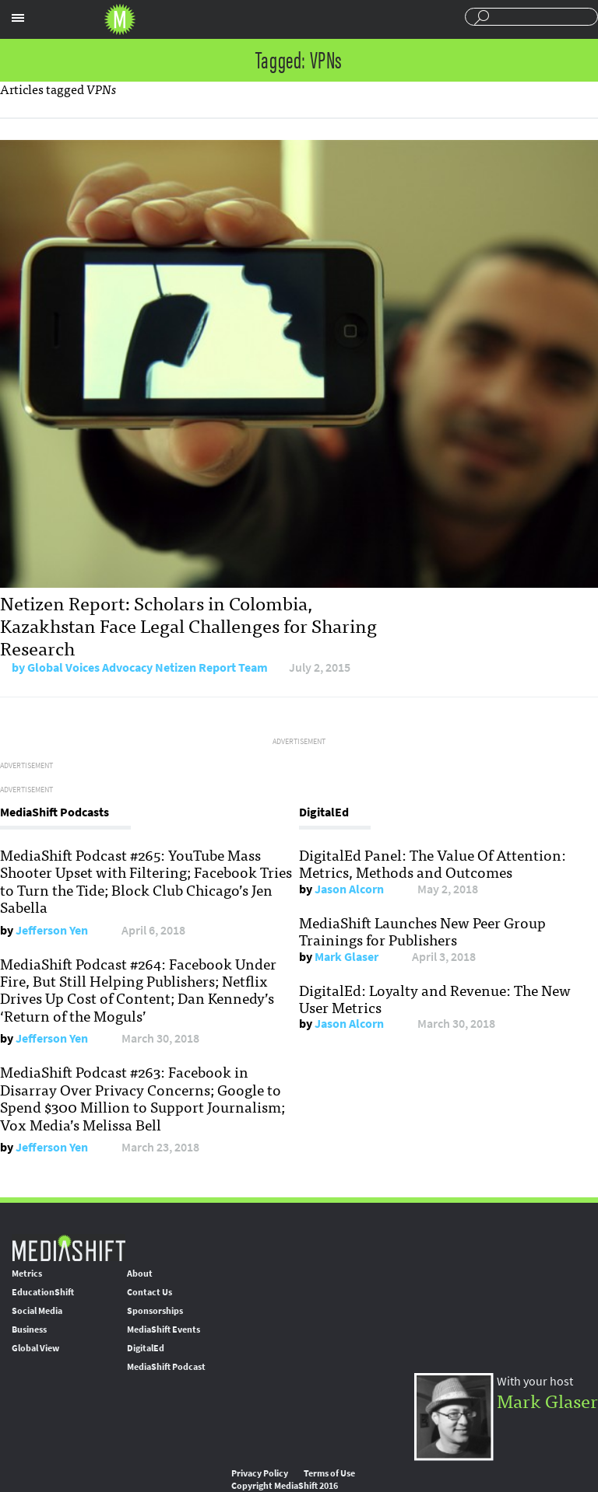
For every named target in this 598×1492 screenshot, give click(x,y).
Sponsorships (155, 1311)
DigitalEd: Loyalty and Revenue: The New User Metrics (435, 998)
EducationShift (43, 1292)
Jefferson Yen (52, 930)
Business (29, 1329)
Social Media (37, 1311)
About (140, 1273)
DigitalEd (145, 1348)
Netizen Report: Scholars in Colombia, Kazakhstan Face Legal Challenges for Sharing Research (188, 624)
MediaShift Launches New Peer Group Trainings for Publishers (422, 930)
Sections (18, 18)
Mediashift (120, 19)
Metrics (27, 1273)
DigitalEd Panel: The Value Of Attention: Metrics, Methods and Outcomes (432, 863)
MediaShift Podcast (166, 1367)
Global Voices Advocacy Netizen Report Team (147, 667)
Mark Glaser (346, 957)
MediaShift (68, 1247)
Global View (35, 1348)
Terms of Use (329, 1473)
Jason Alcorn (349, 889)
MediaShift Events (163, 1329)
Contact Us (149, 1292)
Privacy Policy (259, 1473)
